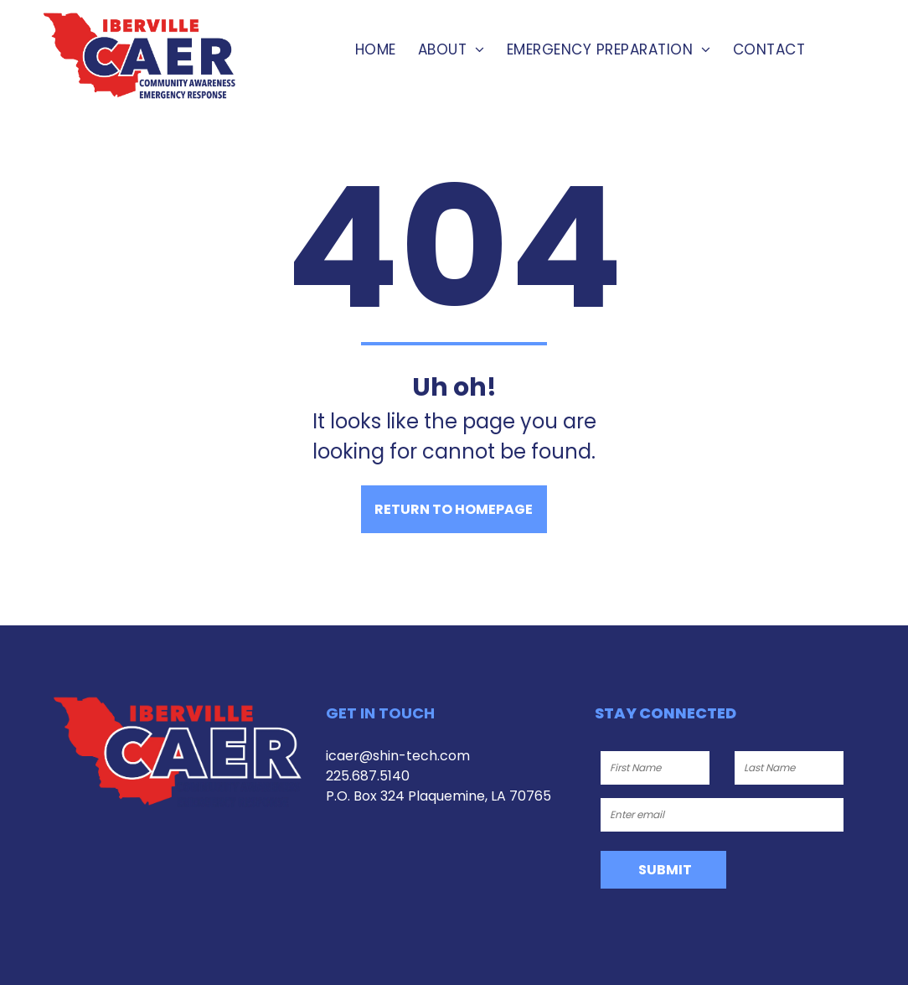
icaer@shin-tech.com (398, 755)
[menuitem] (375, 50)
